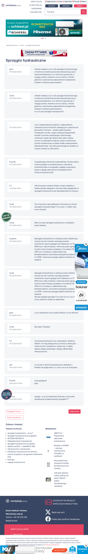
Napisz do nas (11, 520)
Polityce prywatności (52, 545)
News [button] (84, 1)
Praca (60, 1)
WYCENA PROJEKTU (15, 438)
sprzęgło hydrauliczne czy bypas (21, 444)
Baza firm (68, 1)
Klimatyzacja (36, 5)
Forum (76, 1)
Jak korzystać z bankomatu (18, 449)
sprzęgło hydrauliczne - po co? (20, 433)
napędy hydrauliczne (16, 462)
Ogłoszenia (51, 1)
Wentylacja (36, 2)
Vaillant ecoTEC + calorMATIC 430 (21, 446)
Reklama (66, 6)
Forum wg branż (14, 417)
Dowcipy (11, 460)
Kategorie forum (14, 411)
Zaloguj (51, 6)
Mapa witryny (18, 534)
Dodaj (79, 6)
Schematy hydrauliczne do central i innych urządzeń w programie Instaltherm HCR (24, 454)
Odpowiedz (74, 411)
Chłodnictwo (36, 12)
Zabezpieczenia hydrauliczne (19, 441)
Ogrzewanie (36, 9)
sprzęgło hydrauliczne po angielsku (22, 436)
